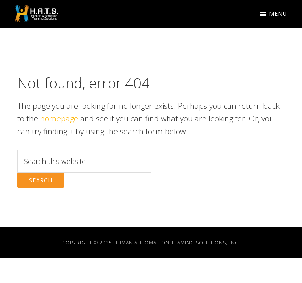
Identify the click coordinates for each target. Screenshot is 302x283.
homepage (59, 118)
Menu (278, 13)
